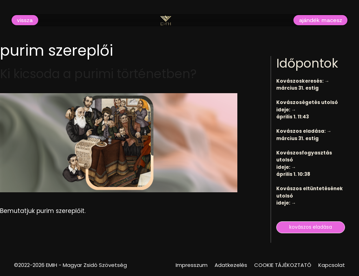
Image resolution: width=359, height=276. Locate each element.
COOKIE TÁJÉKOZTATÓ (282, 265)
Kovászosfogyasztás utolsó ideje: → (304, 160)
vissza (25, 20)
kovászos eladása (310, 227)
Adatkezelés (231, 265)
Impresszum (192, 265)
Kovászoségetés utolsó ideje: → (307, 106)
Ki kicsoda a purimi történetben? (98, 73)
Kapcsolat (331, 265)
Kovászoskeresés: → (303, 81)
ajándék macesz (320, 20)
